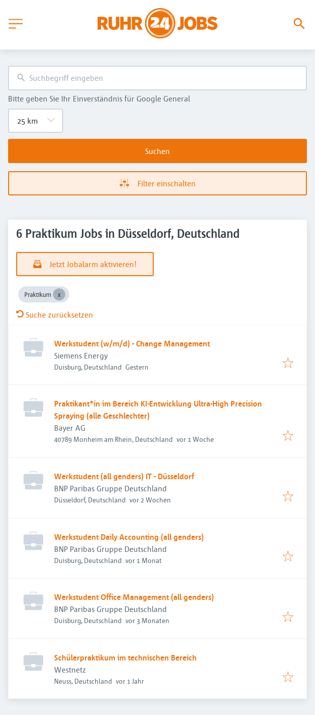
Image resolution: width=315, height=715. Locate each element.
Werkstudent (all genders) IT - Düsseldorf (124, 476)
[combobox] (157, 78)
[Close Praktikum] (59, 294)
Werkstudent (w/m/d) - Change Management (132, 343)
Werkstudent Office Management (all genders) (134, 597)
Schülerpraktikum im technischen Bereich (125, 657)
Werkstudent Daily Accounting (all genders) (129, 537)
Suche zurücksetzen (54, 315)
